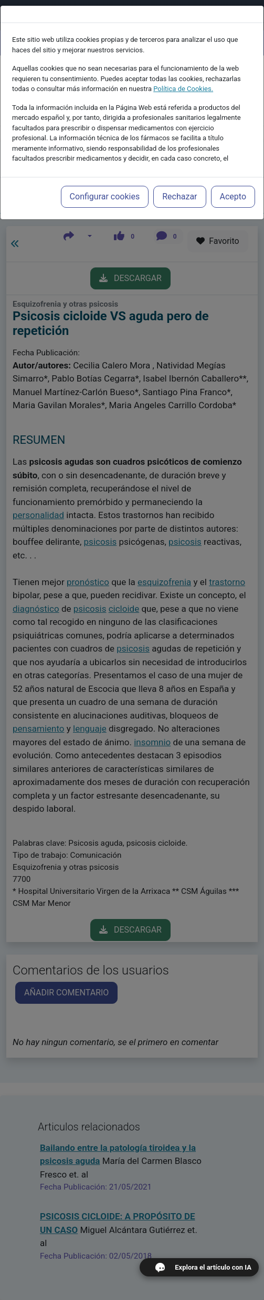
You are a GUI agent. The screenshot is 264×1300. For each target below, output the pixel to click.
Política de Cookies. (183, 87)
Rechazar (179, 194)
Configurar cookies (105, 194)
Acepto (233, 194)
